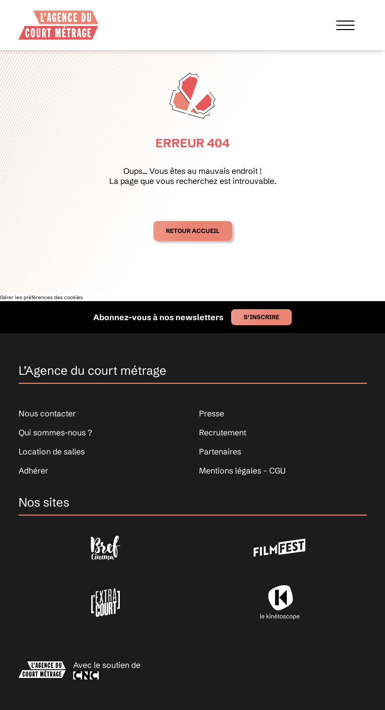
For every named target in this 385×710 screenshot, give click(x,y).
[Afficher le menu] (345, 25)
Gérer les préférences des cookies (41, 297)
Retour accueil (193, 230)
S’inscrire (261, 317)
